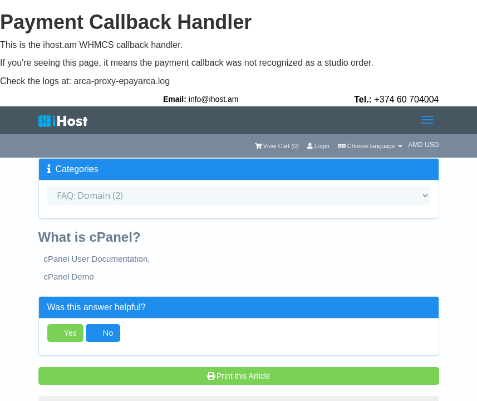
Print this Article (239, 375)
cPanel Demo (69, 276)
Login (318, 146)
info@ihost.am (214, 99)
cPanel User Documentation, (97, 258)
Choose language (370, 146)
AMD (416, 145)
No (103, 332)
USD (432, 145)
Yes (65, 332)
